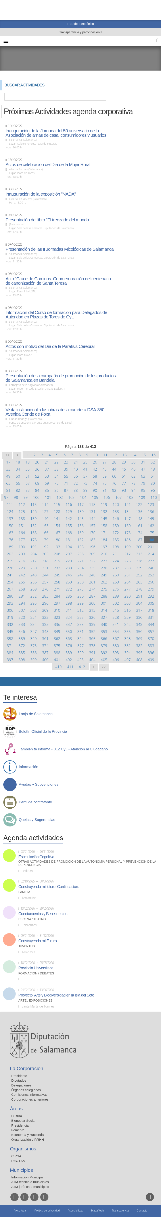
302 (116, 603)
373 (33, 645)
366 (104, 638)
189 (10, 546)
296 (45, 603)
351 (80, 631)
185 (116, 539)
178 (33, 539)
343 (139, 624)
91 (104, 490)
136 (151, 511)
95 (143, 490)
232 (57, 567)
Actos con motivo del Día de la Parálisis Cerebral (50, 346)
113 (33, 504)
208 (80, 553)
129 (69, 511)
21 (47, 462)
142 (69, 518)
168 (69, 532)
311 (69, 610)
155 (69, 525)
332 (10, 624)
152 (33, 525)
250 (116, 575)
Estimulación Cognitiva (36, 857)
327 (104, 617)
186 (127, 539)
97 (6, 497)
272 (69, 589)
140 (45, 518)
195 (80, 546)
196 (92, 546)
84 (37, 490)
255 (22, 582)
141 (57, 518)
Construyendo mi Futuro (37, 941)
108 (130, 497)
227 (151, 560)
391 (92, 652)
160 (127, 525)
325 (80, 617)
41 (85, 469)
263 (116, 582)
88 (76, 490)
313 (92, 610)
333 (22, 624)
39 (66, 469)
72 (76, 483)
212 (127, 553)
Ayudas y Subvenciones (38, 785)
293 (10, 603)
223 (104, 560)
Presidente (19, 1076)
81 (8, 490)
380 (116, 645)
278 (139, 589)
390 (80, 652)
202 (10, 553)
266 (151, 582)
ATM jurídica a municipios (30, 1187)
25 (85, 462)
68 (37, 483)
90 (95, 490)
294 (22, 603)
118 (92, 504)
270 (45, 589)
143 (80, 518)
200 (139, 546)
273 (80, 589)
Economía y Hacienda (27, 1135)
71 (66, 483)
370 (151, 638)
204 (33, 553)
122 (139, 504)
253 (151, 575)
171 (104, 532)
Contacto (142, 1210)
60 (114, 476)
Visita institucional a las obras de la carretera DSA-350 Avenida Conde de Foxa (55, 412)
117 (80, 504)
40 (76, 469)
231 (45, 567)
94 (133, 490)
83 (27, 490)
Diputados (18, 1080)
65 (8, 483)
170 (92, 532)
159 (116, 525)
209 (92, 553)
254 (10, 582)
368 (127, 638)
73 (85, 483)
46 (133, 469)
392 (104, 652)
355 (127, 631)
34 (18, 469)
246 (69, 575)
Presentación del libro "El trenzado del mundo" (48, 220)
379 (104, 645)
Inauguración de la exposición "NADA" (41, 194)
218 (45, 560)
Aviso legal (20, 1210)
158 (104, 525)
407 (127, 659)
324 (69, 617)
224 (116, 560)
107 (118, 497)
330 (139, 617)
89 (85, 490)
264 (127, 582)
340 (104, 624)
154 (57, 525)
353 (104, 631)
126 (33, 511)
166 (45, 532)
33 (8, 469)
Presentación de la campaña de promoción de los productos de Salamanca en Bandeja (61, 378)
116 (69, 504)
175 (151, 532)
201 (151, 546)
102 (60, 497)
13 (125, 454)
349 (57, 631)
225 (127, 560)
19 (27, 462)
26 (95, 462)
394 (127, 652)
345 (10, 631)
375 (57, 645)
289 (116, 596)
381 (127, 645)
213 (139, 553)
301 (104, 603)
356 (139, 631)
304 (139, 603)
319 (10, 617)
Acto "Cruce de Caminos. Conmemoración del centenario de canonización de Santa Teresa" (58, 281)
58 (95, 476)
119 (104, 504)
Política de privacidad (47, 1210)
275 (104, 589)
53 (47, 476)
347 (33, 631)
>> (104, 667)
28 (114, 462)
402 (69, 659)
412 (82, 666)
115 (57, 504)
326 (92, 617)
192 (45, 546)
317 (139, 610)
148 (139, 518)
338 (80, 624)
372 (22, 645)
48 (153, 469)
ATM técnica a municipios (30, 1182)
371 (10, 645)
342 (127, 624)
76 (114, 483)
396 (151, 652)
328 (116, 617)
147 (127, 518)
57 (85, 476)
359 (22, 638)
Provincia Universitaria (35, 968)
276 (116, 589)
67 (27, 483)
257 (45, 582)
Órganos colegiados (26, 1090)
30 (133, 462)
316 (127, 610)
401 (57, 659)
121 (127, 504)
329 (127, 617)
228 (10, 567)
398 (22, 659)
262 (104, 582)
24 (76, 462)
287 (92, 596)
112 (22, 504)
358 (10, 638)
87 (66, 490)
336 (57, 624)
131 (92, 511)
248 (92, 575)
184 (104, 539)
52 (37, 476)
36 (37, 469)
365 (92, 638)
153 (45, 525)
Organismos (23, 1149)
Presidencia (20, 1125)
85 (47, 490)
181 (68, 539)
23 (66, 462)
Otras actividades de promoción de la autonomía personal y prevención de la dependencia (87, 863)
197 (104, 546)
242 (22, 575)
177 (22, 539)
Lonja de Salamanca (36, 714)
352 (92, 631)
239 (139, 567)
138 (22, 518)
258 (57, 582)
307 (22, 610)
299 (80, 603)
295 (33, 603)
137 (10, 518)
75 (104, 483)
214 (151, 553)
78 (133, 483)
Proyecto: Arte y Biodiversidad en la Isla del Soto (56, 995)
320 (22, 617)
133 (116, 511)
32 (153, 462)
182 (80, 539)
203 (22, 553)
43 (104, 469)
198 (116, 546)
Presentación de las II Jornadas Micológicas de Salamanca (60, 249)
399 (33, 659)
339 (92, 624)
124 (10, 511)
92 (114, 490)
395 (139, 652)
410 (58, 666)
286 (80, 596)
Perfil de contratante (35, 802)
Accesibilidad (75, 1210)
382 (139, 645)
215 (10, 560)
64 (153, 476)
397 (10, 659)
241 (10, 575)
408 (139, 659)
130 (80, 511)
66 (18, 483)
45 (124, 469)
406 (116, 659)
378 (92, 645)
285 (69, 596)
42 (95, 469)
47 (143, 469)
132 (104, 511)
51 (27, 476)
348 (45, 631)
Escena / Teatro (32, 919)
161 (139, 525)
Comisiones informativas (29, 1094)
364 (80, 638)
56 (76, 476)
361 (45, 638)
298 (69, 603)
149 (151, 518)
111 (10, 504)
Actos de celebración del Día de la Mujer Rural (48, 164)
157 (92, 525)
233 (69, 567)
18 (18, 462)
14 (134, 454)
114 (45, 504)
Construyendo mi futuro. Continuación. (48, 886)
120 (116, 504)
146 (116, 518)
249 (104, 575)
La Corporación (26, 1068)
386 (33, 652)
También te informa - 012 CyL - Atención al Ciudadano (63, 749)
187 (139, 539)
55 (66, 476)
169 (80, 532)
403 (80, 659)
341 (116, 624)
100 (36, 497)
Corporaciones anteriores (29, 1099)
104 (83, 497)
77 (124, 483)
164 (22, 532)
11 (105, 454)
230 (33, 567)
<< (7, 455)
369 (139, 638)
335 (45, 624)
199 (127, 546)
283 (45, 596)
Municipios (21, 1170)
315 (116, 610)
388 (57, 652)
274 (92, 589)
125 (22, 511)
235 (92, 567)
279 (151, 589)
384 (10, 652)
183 (92, 539)
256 (33, 582)
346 (22, 631)
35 (27, 469)
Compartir (5, 681)
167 (57, 532)
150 (10, 525)
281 (22, 596)
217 (33, 560)
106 (107, 497)
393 (116, 652)
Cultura (16, 1116)
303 (127, 603)
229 (22, 567)
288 (104, 596)
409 (151, 659)
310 (57, 610)
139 (33, 518)
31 (143, 462)
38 (56, 469)
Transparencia (120, 1210)
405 (104, 659)
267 (10, 589)
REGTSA (18, 1161)
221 (80, 560)
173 (127, 532)
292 (151, 596)
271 (57, 589)
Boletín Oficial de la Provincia (43, 732)
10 (96, 454)
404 (92, 659)
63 (143, 476)
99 (25, 497)
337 (69, 624)
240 (151, 567)
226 (139, 560)
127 (45, 511)
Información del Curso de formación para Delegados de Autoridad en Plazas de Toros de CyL (56, 314)
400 (45, 659)
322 (45, 617)
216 (22, 560)
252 (139, 575)
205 (45, 553)
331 (151, 617)
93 (124, 490)
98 (16, 497)
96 (153, 490)
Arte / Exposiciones (35, 1000)
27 (104, 462)
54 (56, 476)
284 (57, 596)
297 (57, 603)
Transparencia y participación (79, 32)
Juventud (26, 946)
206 (57, 553)
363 (69, 638)
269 (33, 589)
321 (33, 617)
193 (57, 546)
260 (80, 582)
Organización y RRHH (27, 1139)
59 (104, 476)
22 (56, 462)
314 (104, 610)
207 (69, 553)
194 (69, 546)
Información (28, 767)
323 (57, 617)
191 (33, 546)
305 (151, 603)
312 (80, 610)
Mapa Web (97, 1210)
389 (69, 652)
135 (139, 511)
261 (92, 582)
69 (47, 483)
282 (33, 596)
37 (47, 469)
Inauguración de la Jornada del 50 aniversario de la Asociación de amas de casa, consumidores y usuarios (56, 133)
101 (48, 497)
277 (127, 589)
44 (114, 469)
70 (56, 483)
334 (33, 624)
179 (45, 539)
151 (22, 525)
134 (127, 511)
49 (8, 476)
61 (124, 476)
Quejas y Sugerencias (37, 820)
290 (127, 596)
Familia (24, 892)
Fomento (17, 1130)
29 (124, 462)
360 (33, 638)
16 (153, 454)
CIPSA (16, 1156)
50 (18, 476)
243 (33, 575)
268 (22, 589)
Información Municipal (27, 1177)
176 (10, 539)
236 (104, 567)
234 (80, 567)
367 (116, 638)
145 (104, 518)
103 (71, 497)
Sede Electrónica (82, 24)
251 (127, 575)
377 (80, 645)
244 (45, 575)
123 (151, 504)
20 (37, 462)
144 (92, 518)
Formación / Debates (36, 973)
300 (92, 603)
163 (10, 532)
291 (139, 596)
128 (57, 511)
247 (80, 575)
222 (92, 560)
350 (69, 631)
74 (95, 483)
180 (57, 539)
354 (116, 631)
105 (95, 497)
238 (127, 567)
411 (70, 666)
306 (10, 610)
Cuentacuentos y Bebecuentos (42, 914)
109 (142, 497)
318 (151, 610)
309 (45, 610)
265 (139, 582)
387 (45, 652)
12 (115, 454)
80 (153, 483)
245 (57, 575)
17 (8, 462)
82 (18, 490)
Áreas (16, 1108)
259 (69, 582)
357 (151, 631)
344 (151, 624)
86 (56, 490)
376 (69, 645)
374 (45, 645)
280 (10, 596)
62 (133, 476)
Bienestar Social (23, 1120)
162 (151, 525)
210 (104, 553)
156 (80, 525)
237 (116, 567)
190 (22, 546)
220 (69, 560)
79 (143, 483)
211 (116, 553)
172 (116, 532)
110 (153, 497)
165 (33, 532)
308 (33, 610)
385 (22, 652)
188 (151, 539)
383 (151, 645)
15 (144, 454)
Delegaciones (21, 1085)
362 (57, 638)
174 (139, 532)
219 (57, 560)
